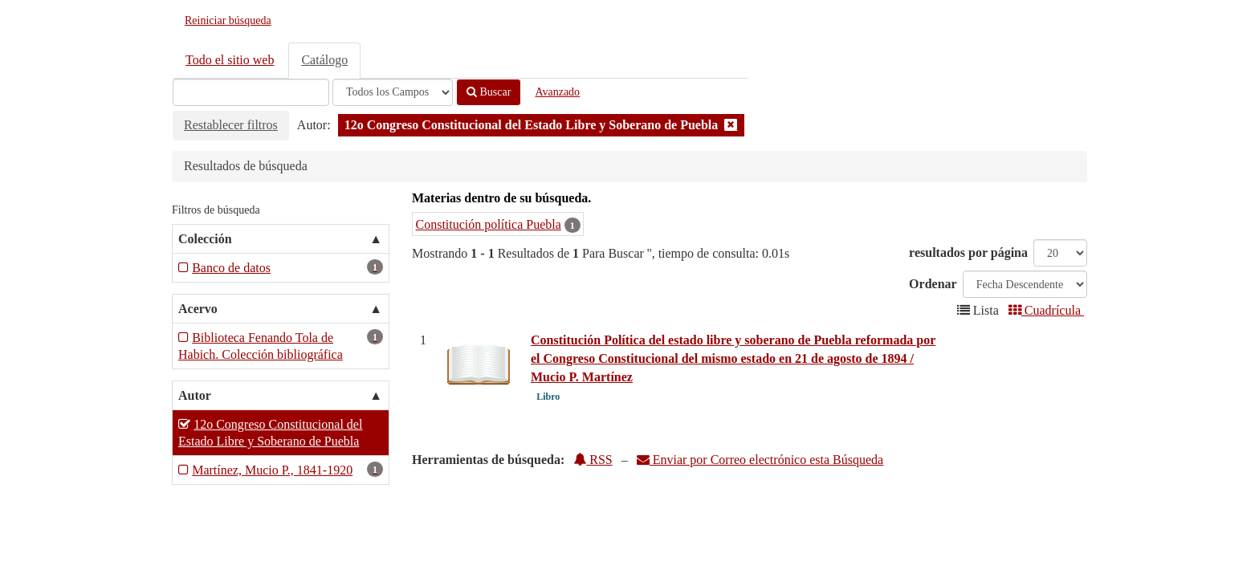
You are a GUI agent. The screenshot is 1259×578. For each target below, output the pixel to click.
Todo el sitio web (229, 60)
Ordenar (933, 284)
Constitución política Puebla (488, 224)
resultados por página (968, 252)
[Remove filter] (730, 125)
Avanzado (557, 92)
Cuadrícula (1046, 310)
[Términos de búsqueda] (251, 92)
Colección (205, 239)
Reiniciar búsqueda (228, 20)
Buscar (489, 92)
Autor (194, 395)
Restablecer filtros (231, 125)
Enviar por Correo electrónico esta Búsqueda (760, 459)
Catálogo (324, 60)
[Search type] (392, 92)
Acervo (198, 308)
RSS (592, 459)
